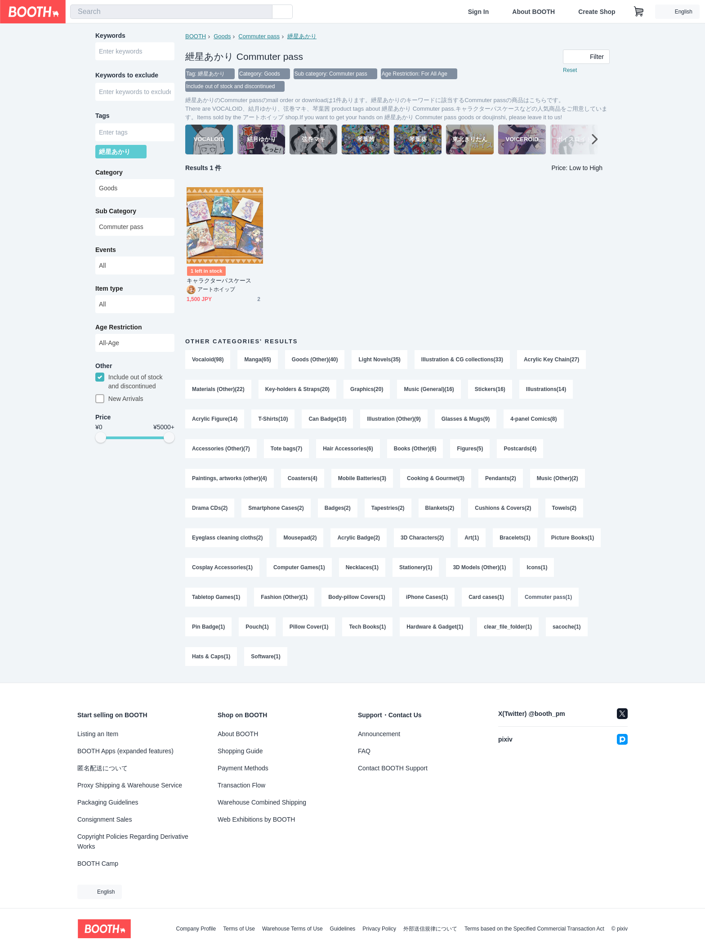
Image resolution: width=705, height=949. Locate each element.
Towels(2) (564, 508)
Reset (570, 70)
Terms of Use (239, 928)
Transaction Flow (241, 785)
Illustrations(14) (546, 389)
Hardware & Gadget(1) (434, 627)
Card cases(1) (486, 597)
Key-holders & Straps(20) (297, 389)
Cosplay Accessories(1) (222, 567)
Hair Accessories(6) (348, 448)
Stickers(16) (490, 389)
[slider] (100, 437)
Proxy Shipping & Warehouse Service (129, 785)
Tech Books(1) (367, 627)
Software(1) (265, 656)
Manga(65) (257, 359)
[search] (263, 12)
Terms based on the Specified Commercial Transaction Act (534, 928)
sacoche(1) (567, 627)
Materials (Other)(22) (218, 389)
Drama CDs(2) (210, 508)
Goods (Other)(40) (315, 359)
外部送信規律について (430, 928)
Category (109, 172)
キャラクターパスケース (219, 280)
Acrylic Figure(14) (214, 419)
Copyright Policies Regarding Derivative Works (132, 841)
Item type (109, 288)
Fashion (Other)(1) (284, 597)
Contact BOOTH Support (393, 768)
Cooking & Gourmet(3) (435, 478)
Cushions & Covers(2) (503, 508)
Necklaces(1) (362, 567)
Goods (222, 36)
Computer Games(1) (299, 567)
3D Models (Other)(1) (479, 567)
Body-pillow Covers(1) (356, 597)
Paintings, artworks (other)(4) (229, 478)
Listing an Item (97, 734)
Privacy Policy (379, 928)
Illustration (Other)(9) (393, 419)
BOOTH (195, 36)
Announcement (379, 734)
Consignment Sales (104, 819)
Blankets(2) (440, 508)
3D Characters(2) (422, 538)
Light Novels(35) (379, 359)
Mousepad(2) (300, 538)
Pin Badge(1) (208, 627)
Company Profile (196, 928)
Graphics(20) (366, 389)
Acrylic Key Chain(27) (551, 359)
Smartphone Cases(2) (275, 508)
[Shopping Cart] (639, 11)
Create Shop (596, 12)
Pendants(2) (500, 478)
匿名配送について (102, 768)
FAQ (364, 751)
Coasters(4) (302, 478)
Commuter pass (259, 36)
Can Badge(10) (327, 419)
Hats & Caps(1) (211, 656)
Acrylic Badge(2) (358, 538)
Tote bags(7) (286, 448)
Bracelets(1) (515, 538)
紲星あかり (302, 36)
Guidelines (343, 928)
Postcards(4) (520, 448)
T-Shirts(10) (273, 419)
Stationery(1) (415, 567)
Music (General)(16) (429, 389)
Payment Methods (243, 768)
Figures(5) (470, 448)
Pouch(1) (256, 627)
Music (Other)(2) (557, 478)
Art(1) (471, 538)
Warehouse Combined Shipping (262, 802)
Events (105, 250)
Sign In (478, 12)
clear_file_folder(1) (508, 627)
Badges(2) (338, 508)
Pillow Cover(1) (309, 627)
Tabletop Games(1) (216, 597)
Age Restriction (118, 327)
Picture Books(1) (572, 538)
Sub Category (115, 211)
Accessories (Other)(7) (221, 448)
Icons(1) (537, 567)
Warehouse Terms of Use (292, 928)
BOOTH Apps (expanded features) (125, 751)
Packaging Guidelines (107, 802)
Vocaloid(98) (207, 359)
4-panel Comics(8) (533, 419)
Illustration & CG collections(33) (462, 359)
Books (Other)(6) (415, 448)
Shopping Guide (240, 751)
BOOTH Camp (97, 863)
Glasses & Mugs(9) (466, 419)
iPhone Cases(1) (427, 597)
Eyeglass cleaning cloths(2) (227, 538)
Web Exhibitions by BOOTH (256, 819)
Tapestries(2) (388, 508)
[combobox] (171, 11)
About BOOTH (533, 12)
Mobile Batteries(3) (362, 478)
